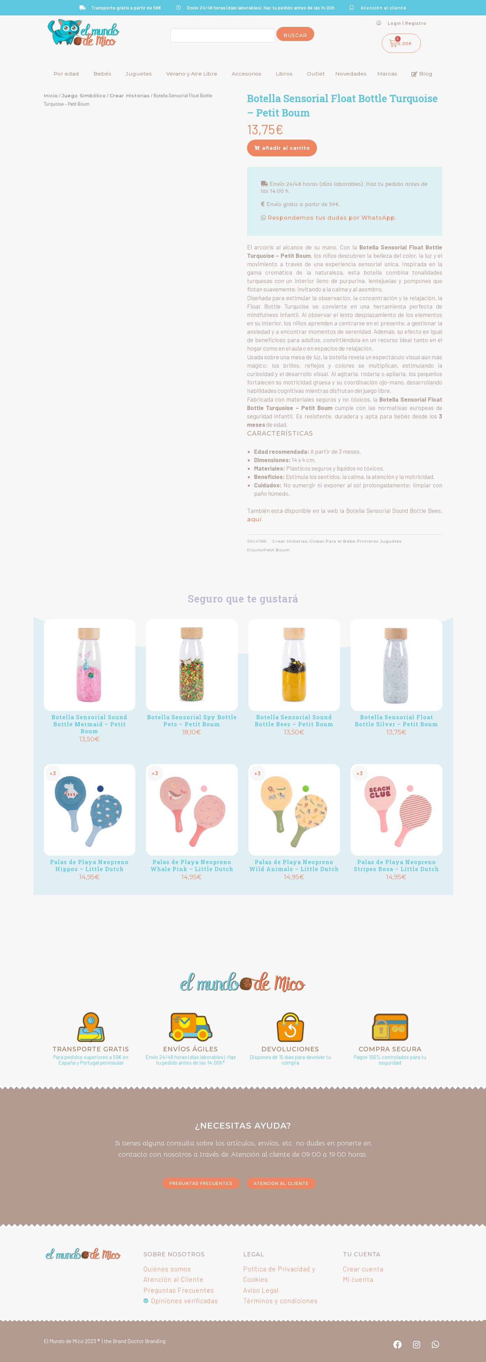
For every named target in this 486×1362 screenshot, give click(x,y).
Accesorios (246, 73)
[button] (282, 148)
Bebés (102, 73)
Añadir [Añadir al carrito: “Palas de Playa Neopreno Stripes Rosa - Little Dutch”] (396, 889)
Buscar (295, 35)
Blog (421, 73)
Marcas (387, 73)
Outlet (316, 73)
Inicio (51, 95)
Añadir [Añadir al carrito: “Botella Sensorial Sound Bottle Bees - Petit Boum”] (294, 744)
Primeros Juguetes (379, 541)
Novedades (351, 73)
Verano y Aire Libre (191, 73)
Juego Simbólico (84, 95)
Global (316, 541)
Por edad (66, 73)
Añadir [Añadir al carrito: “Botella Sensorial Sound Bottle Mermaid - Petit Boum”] (89, 751)
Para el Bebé (340, 541)
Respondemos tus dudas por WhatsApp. (331, 217)
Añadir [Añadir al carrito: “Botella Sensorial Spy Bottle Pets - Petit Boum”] (191, 744)
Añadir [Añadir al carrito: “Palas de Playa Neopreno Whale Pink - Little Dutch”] (191, 889)
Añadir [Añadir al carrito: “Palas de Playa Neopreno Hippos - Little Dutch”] (89, 889)
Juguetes (139, 73)
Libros (284, 73)
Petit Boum (276, 550)
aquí (254, 519)
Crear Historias (130, 95)
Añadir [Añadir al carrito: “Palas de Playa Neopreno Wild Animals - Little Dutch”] (294, 889)
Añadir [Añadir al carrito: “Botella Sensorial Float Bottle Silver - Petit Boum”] (396, 744)
